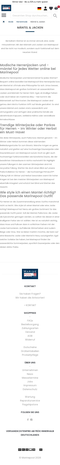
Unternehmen (30, 370)
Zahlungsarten (30, 328)
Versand (30, 332)
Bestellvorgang (30, 324)
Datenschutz (30, 389)
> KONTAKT (30, 305)
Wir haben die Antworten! (30, 297)
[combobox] (31, 15)
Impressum (30, 385)
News (30, 374)
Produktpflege (30, 354)
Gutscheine (30, 347)
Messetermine (30, 377)
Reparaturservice (30, 400)
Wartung (30, 396)
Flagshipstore (30, 404)
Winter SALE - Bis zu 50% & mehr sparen (30, 2)
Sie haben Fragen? (30, 293)
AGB (30, 335)
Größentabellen (30, 351)
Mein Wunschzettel (51, 8)
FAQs (30, 320)
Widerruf (30, 339)
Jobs (30, 381)
